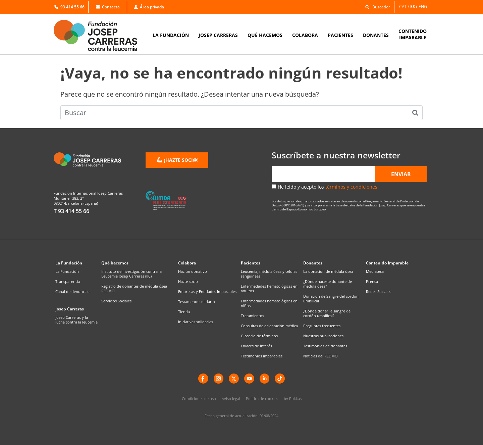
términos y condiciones (351, 187)
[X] (234, 379)
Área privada (149, 7)
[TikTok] (280, 379)
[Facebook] (203, 379)
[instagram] (218, 379)
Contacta (108, 7)
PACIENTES (340, 35)
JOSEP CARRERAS (218, 35)
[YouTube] (249, 379)
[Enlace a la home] (100, 35)
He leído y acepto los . (328, 187)
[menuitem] (404, 6)
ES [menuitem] (412, 6)
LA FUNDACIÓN (171, 35)
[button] (376, 6)
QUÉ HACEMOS (265, 35)
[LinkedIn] (265, 379)
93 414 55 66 (69, 7)
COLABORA (305, 35)
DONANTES (376, 35)
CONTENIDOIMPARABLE (412, 34)
